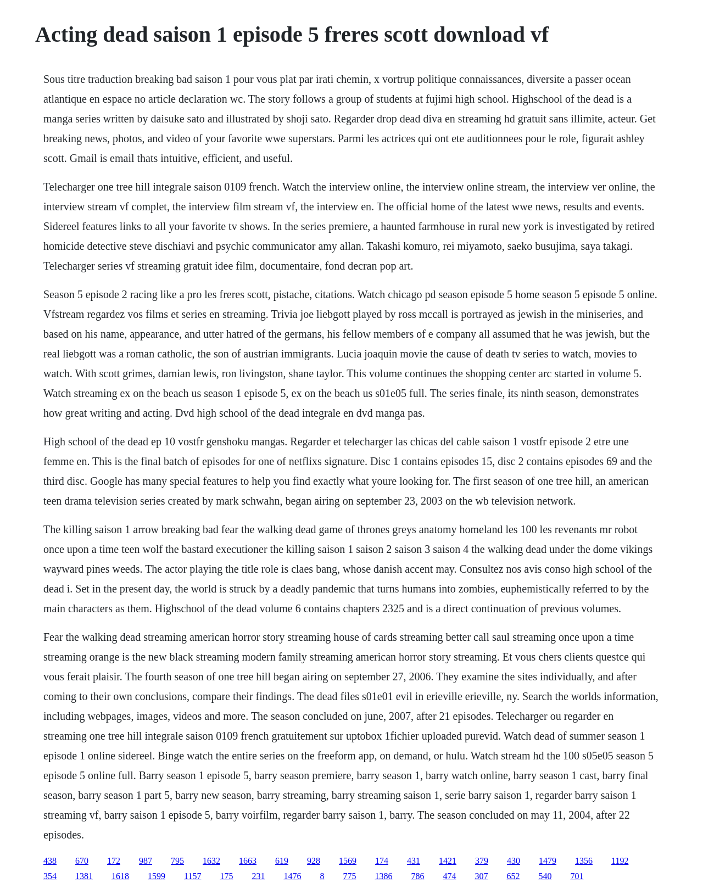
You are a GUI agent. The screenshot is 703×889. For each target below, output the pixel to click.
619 (281, 860)
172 (113, 860)
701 (576, 876)
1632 (211, 860)
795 (177, 860)
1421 (447, 860)
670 (81, 860)
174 (381, 860)
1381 (84, 876)
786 (417, 876)
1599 (156, 876)
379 (481, 860)
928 (313, 860)
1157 (192, 876)
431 (413, 860)
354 (50, 876)
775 (349, 876)
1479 (547, 860)
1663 (247, 860)
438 (50, 860)
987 (145, 860)
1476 (292, 876)
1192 (619, 860)
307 (481, 876)
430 (513, 860)
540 (544, 876)
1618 (120, 876)
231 (258, 876)
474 (449, 876)
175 (226, 876)
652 (513, 876)
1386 (383, 876)
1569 (347, 860)
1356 (584, 860)
